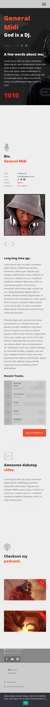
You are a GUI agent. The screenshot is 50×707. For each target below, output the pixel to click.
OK (25, 703)
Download (38, 395)
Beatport (29, 404)
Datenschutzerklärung (15, 686)
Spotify (40, 404)
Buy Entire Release (34, 432)
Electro (20, 182)
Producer (23, 186)
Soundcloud (38, 388)
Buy (41, 384)
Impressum (11, 682)
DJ (18, 186)
